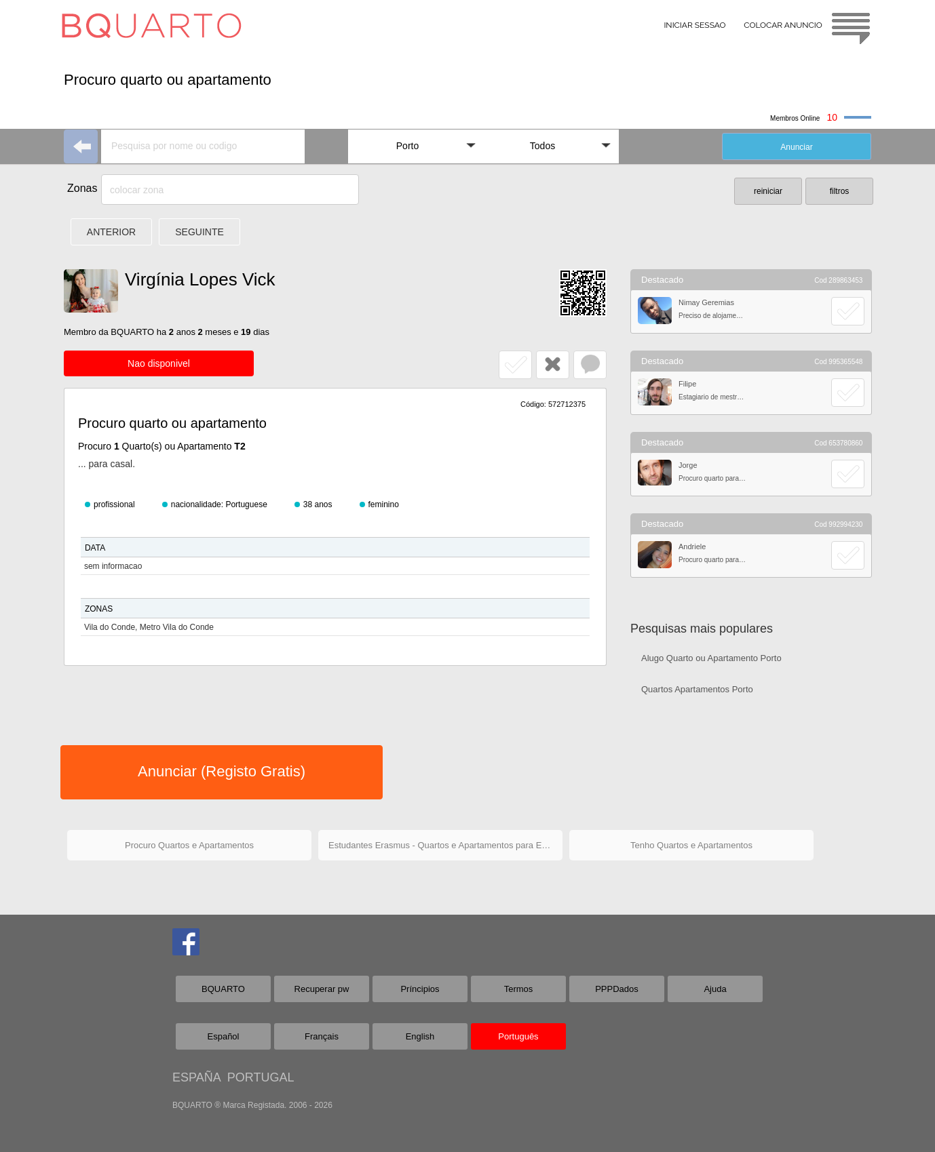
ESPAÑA (196, 1077)
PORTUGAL (260, 1077)
